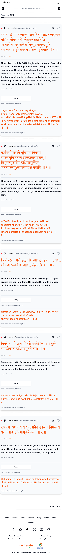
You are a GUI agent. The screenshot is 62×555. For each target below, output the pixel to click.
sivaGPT (31, 518)
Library (15, 518)
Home (7, 518)
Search (46, 518)
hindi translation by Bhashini (12, 104)
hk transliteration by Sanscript (13, 133)
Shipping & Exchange (46, 539)
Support (31, 523)
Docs (23, 518)
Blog (39, 518)
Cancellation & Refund (16, 539)
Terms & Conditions (16, 536)
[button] (58, 28)
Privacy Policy (46, 536)
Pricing (54, 518)
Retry (16, 98)
